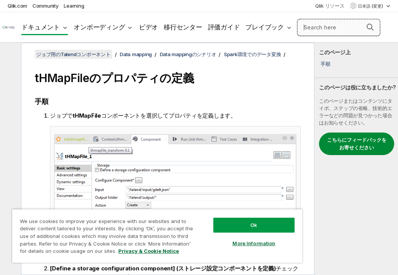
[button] (370, 27)
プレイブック (264, 27)
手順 (325, 64)
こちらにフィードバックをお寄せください (357, 143)
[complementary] (356, 159)
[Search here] (339, 27)
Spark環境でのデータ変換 (252, 54)
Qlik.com (17, 6)
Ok (203, 212)
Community (45, 6)
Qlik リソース (330, 6)
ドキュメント (40, 27)
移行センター (183, 27)
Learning (74, 6)
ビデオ (148, 27)
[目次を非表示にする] (9, 54)
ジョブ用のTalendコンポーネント (73, 54)
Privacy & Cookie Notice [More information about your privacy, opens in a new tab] (64, 252)
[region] (127, 229)
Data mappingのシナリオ (188, 54)
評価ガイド (224, 27)
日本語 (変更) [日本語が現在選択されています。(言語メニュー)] (371, 6)
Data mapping (136, 54)
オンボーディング (99, 27)
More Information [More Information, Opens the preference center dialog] (203, 230)
